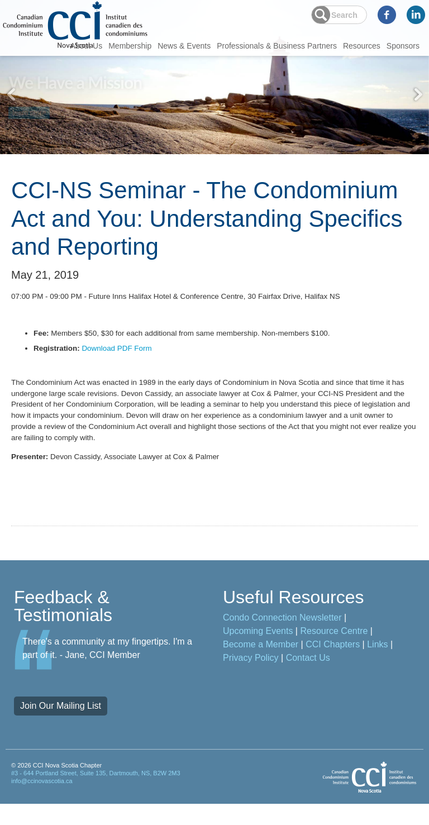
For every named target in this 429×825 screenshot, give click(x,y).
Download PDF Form (120, 355)
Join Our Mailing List (60, 727)
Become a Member (260, 665)
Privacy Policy (251, 679)
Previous (11, 94)
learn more (29, 109)
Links (377, 665)
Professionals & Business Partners (277, 45)
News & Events (184, 45)
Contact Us (308, 679)
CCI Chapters (333, 665)
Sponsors (403, 45)
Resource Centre (334, 652)
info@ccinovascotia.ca (42, 802)
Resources (361, 45)
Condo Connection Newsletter (282, 638)
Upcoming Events (258, 652)
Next (417, 94)
